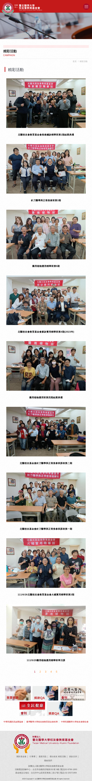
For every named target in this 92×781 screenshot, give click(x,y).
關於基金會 (21, 756)
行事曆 (32, 756)
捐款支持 (73, 756)
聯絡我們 (48, 760)
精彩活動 (62, 756)
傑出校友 (54, 756)
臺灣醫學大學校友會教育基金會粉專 (42, 722)
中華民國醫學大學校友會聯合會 (74, 722)
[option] (46, 26)
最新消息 (43, 756)
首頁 (75, 61)
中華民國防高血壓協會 (13, 722)
